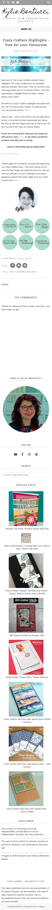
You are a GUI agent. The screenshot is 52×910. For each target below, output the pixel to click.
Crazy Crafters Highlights (23, 272)
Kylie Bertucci (26, 12)
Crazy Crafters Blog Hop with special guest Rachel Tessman (27, 721)
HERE (27, 110)
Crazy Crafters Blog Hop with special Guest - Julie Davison (27, 766)
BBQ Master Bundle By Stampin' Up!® (27, 635)
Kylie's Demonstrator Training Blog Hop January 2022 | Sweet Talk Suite (27, 547)
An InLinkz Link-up (9, 153)
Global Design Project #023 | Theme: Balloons (27, 677)
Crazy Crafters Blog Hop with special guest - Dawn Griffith (27, 810)
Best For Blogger (39, 906)
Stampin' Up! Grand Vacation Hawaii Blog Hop (27, 528)
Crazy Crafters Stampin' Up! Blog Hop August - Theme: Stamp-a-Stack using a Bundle (27, 592)
